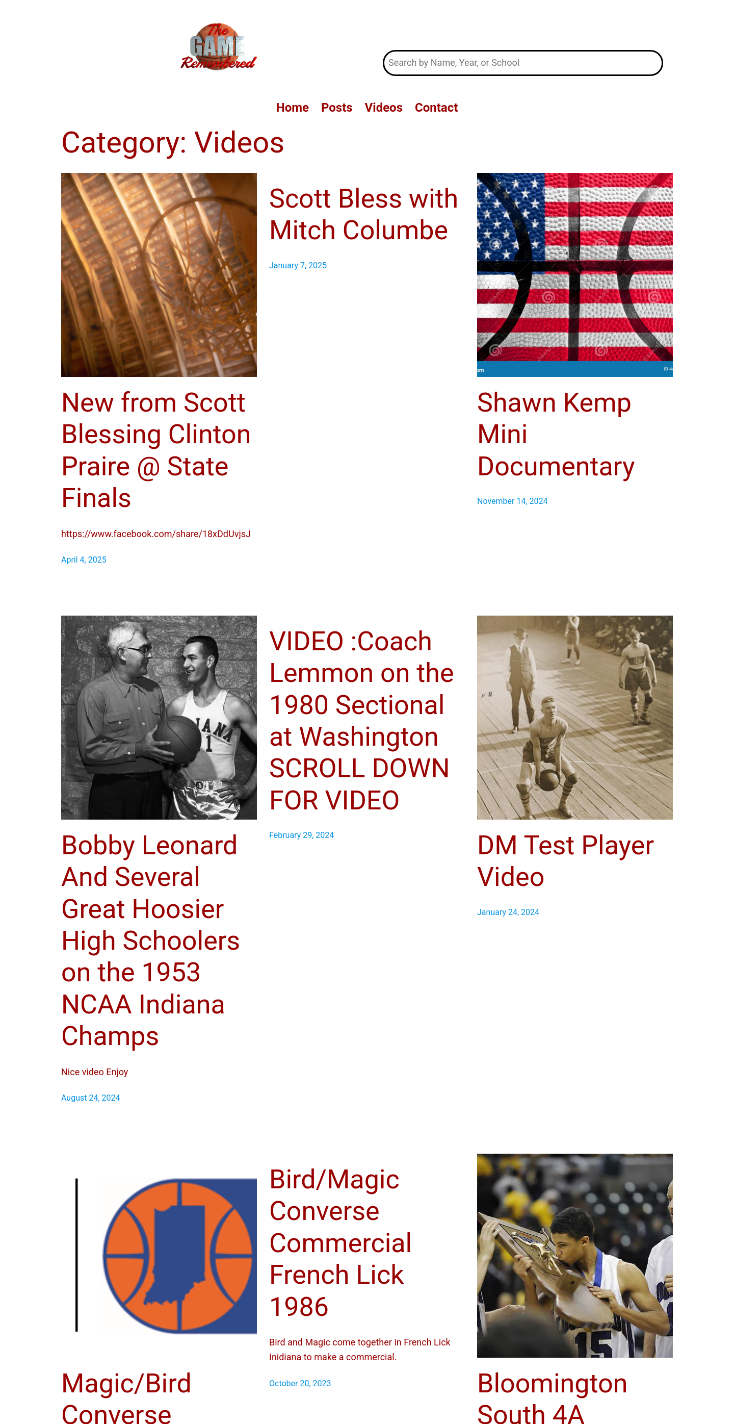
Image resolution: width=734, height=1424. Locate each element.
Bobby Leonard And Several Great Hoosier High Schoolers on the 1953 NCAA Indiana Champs (150, 941)
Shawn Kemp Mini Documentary (556, 434)
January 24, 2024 (508, 912)
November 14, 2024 (512, 501)
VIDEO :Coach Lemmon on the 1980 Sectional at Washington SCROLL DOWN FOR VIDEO (361, 721)
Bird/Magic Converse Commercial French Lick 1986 (340, 1243)
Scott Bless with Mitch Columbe (363, 214)
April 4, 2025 (84, 560)
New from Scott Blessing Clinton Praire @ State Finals (156, 450)
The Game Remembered (523, 25)
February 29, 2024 (301, 835)
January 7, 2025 (298, 265)
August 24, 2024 (90, 1098)
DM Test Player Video (565, 861)
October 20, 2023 (300, 1383)
